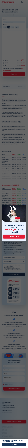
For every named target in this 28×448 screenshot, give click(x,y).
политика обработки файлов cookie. (12, 441)
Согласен (14, 444)
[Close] (24, 207)
